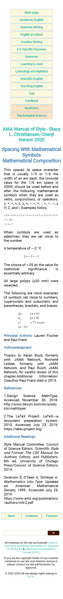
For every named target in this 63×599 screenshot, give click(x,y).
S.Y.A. (31, 576)
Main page (32, 12)
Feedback (31, 101)
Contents (31, 516)
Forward (51, 516)
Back (11, 516)
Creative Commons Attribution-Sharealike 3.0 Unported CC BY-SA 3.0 (31, 546)
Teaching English (31, 86)
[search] (24, 533)
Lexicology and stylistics (31, 71)
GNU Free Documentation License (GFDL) (39, 550)
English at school (31, 34)
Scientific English (31, 78)
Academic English (31, 20)
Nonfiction (31, 108)
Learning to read (32, 64)
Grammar (31, 56)
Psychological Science (31, 115)
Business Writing (31, 27)
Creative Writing (31, 42)
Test (31, 93)
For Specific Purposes (31, 49)
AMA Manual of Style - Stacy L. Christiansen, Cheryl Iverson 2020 (31, 134)
